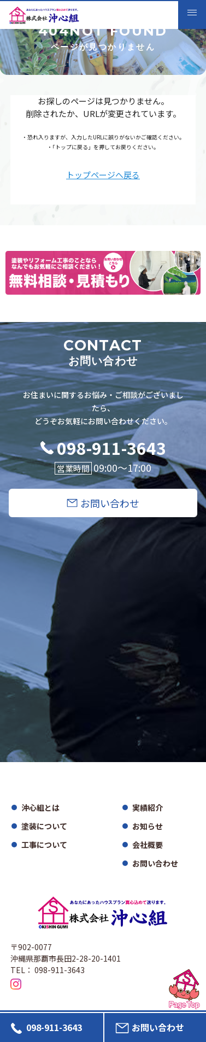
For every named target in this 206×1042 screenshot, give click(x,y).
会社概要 (147, 844)
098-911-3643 (111, 448)
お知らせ (147, 826)
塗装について (44, 826)
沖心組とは (40, 807)
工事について (44, 844)
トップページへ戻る (103, 175)
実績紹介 (147, 807)
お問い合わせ (155, 863)
